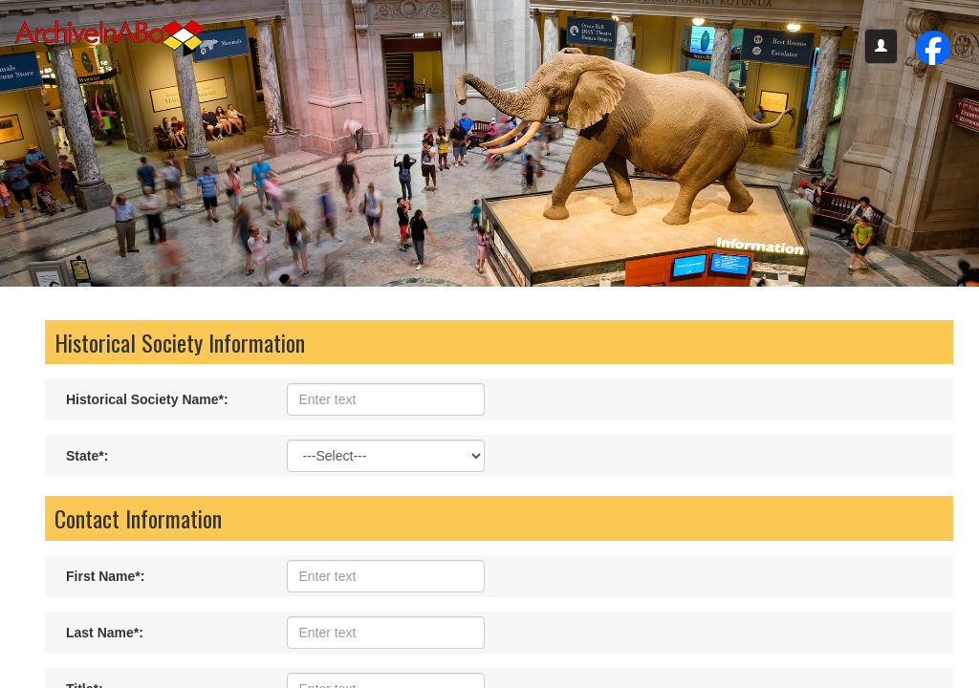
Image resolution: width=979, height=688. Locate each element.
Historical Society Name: (147, 399)
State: (87, 455)
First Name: (105, 576)
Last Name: (104, 632)
